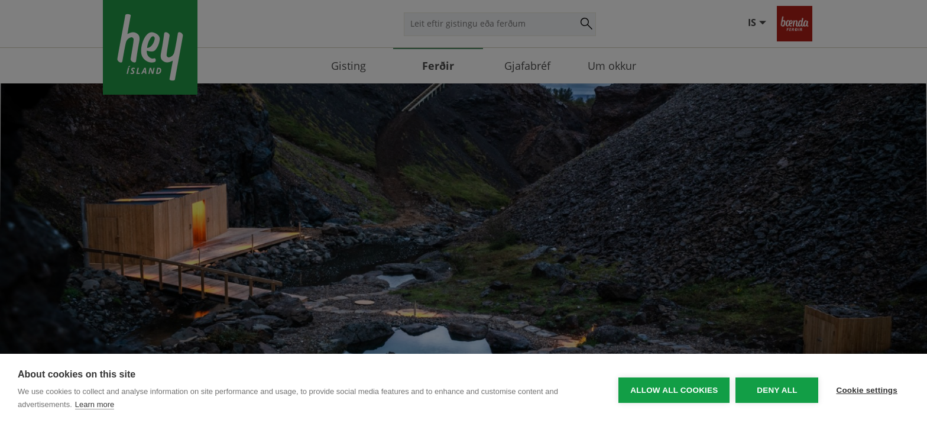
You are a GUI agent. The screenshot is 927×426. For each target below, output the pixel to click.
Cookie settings (866, 390)
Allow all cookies (674, 390)
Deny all (777, 390)
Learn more (94, 404)
